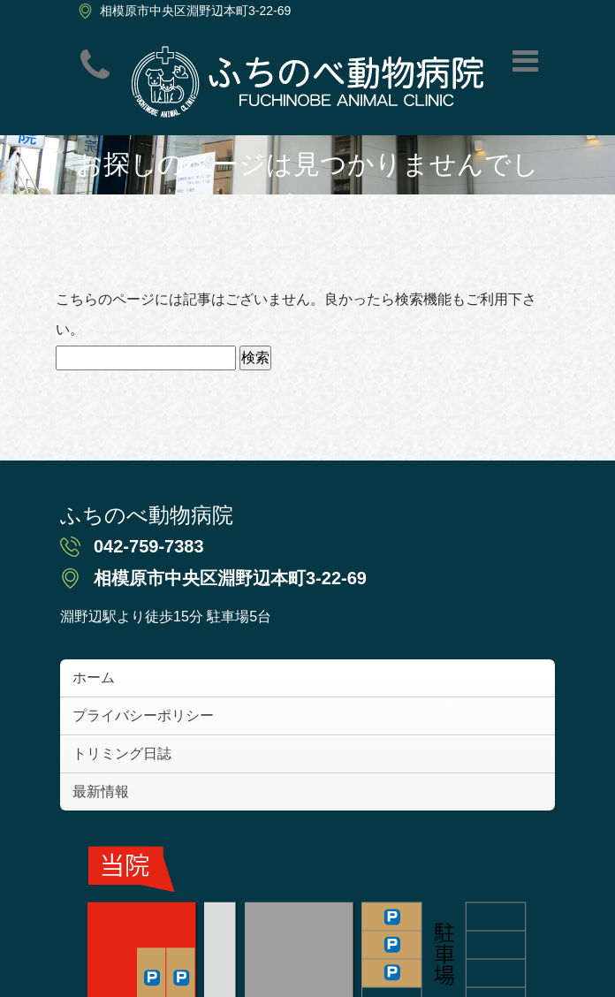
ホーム (93, 677)
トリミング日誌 (121, 753)
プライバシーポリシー (143, 715)
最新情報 (100, 791)
